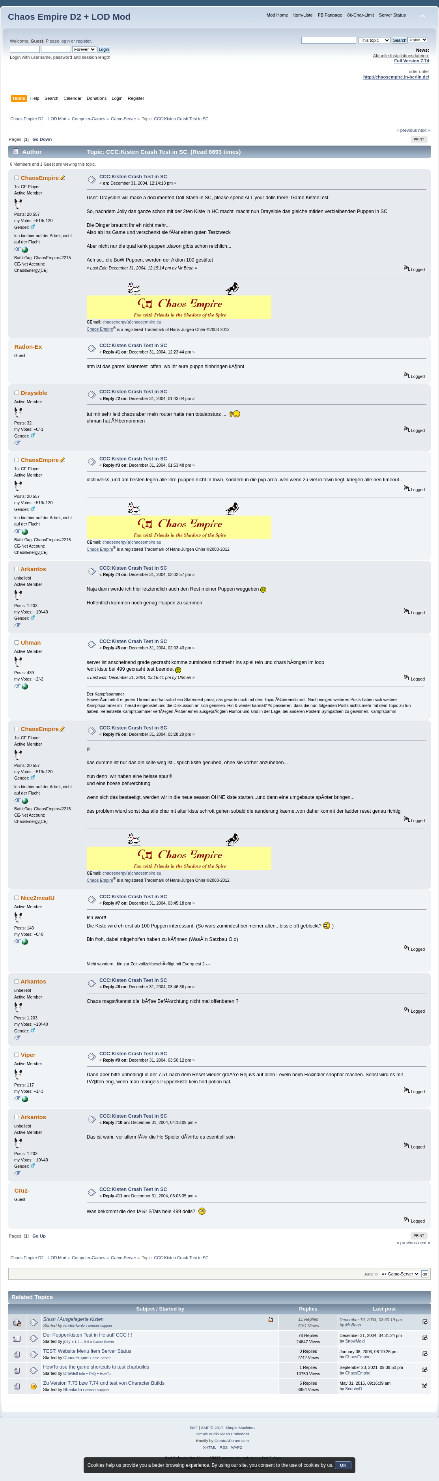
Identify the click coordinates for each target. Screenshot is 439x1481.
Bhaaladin (73, 1389)
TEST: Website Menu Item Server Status (87, 1351)
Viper (28, 1054)
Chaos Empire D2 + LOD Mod (69, 17)
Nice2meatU (38, 897)
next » (424, 130)
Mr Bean (353, 1324)
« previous (406, 130)
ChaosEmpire (40, 177)
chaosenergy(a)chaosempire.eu (132, 322)
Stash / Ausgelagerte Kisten (73, 1319)
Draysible (34, 392)
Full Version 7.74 (411, 60)
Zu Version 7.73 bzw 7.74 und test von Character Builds (103, 1383)
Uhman (31, 642)
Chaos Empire (100, 329)
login (65, 41)
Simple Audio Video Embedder (222, 1434)
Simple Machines (240, 1427)
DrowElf (71, 1373)
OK (343, 1465)
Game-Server (103, 1342)
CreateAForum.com (232, 1440)
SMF (194, 1427)
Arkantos (33, 569)
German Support (99, 1326)
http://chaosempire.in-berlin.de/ (396, 77)
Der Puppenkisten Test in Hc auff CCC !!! (87, 1335)
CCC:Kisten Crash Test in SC (133, 177)
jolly (67, 1341)
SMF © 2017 (212, 1427)
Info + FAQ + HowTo (95, 1374)
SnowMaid (354, 1341)
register (83, 41)
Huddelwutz (74, 1325)
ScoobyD (353, 1388)
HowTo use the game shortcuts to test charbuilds (96, 1367)
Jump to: (371, 1274)
